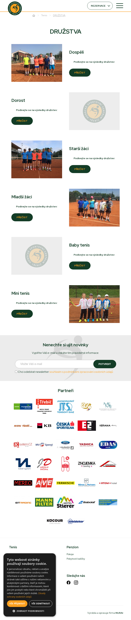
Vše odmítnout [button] (41, 603)
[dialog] (29, 585)
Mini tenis (20, 293)
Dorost (18, 100)
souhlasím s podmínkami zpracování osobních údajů (81, 372)
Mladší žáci (21, 197)
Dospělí (76, 52)
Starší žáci (79, 148)
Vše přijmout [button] (17, 603)
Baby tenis (79, 245)
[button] (29, 611)
